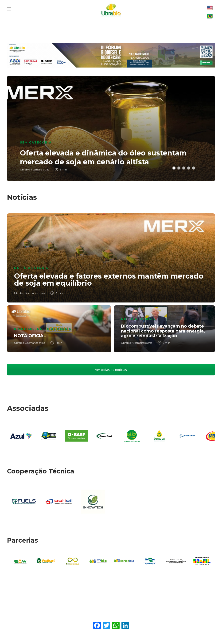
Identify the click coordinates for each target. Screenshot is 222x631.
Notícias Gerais (31, 268)
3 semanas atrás (35, 293)
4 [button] (188, 168)
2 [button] (178, 168)
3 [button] (183, 168)
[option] (111, 128)
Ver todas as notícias (111, 369)
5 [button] (193, 168)
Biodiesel (24, 329)
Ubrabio (19, 293)
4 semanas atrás (142, 342)
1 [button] (173, 168)
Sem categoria (36, 142)
